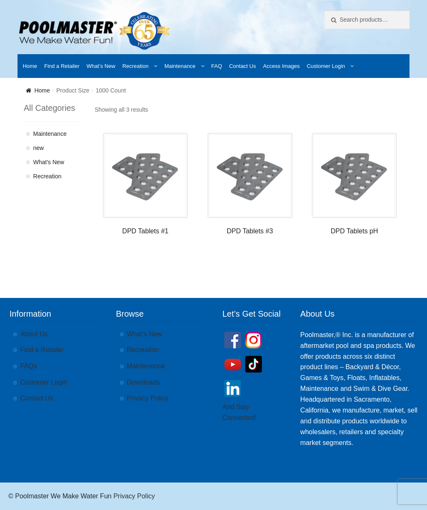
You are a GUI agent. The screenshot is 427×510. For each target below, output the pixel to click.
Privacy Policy (147, 398)
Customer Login (326, 66)
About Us (34, 334)
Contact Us (242, 66)
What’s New (100, 66)
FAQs (28, 366)
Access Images (281, 66)
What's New (48, 162)
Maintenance (179, 66)
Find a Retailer (62, 66)
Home (30, 66)
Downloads (143, 382)
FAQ (216, 66)
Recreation (135, 66)
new (38, 148)
